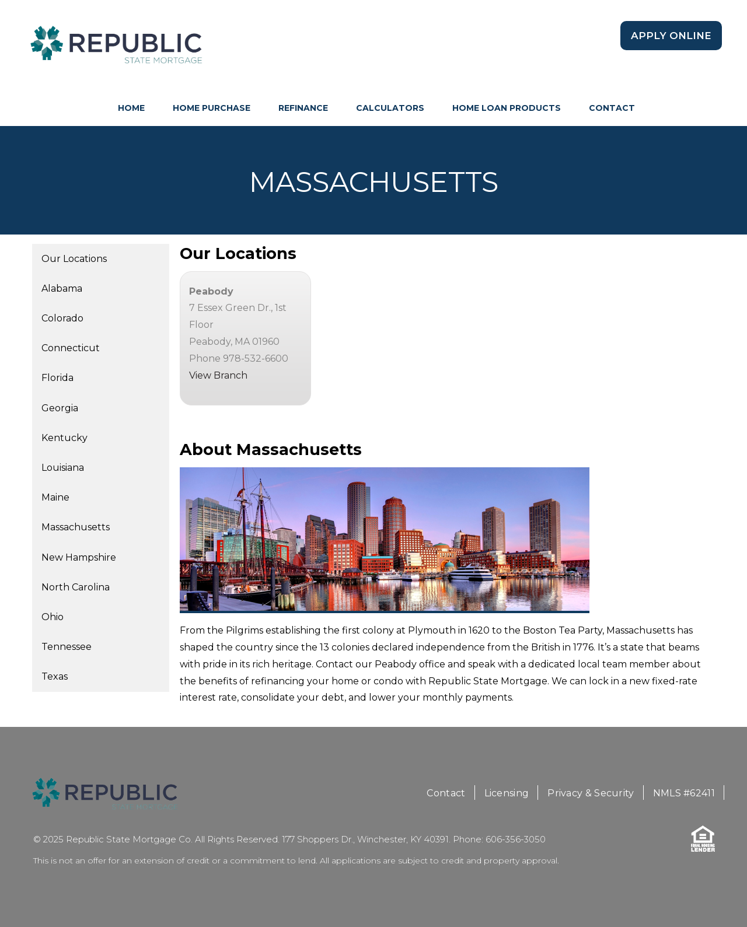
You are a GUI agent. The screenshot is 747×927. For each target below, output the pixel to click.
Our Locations (74, 258)
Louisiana (62, 467)
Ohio (52, 616)
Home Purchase (211, 108)
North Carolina (75, 587)
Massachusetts (75, 527)
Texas (54, 676)
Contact (612, 108)
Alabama (61, 288)
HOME (131, 108)
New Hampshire (78, 557)
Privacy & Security (590, 793)
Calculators (390, 108)
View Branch (218, 375)
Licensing (506, 793)
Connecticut (70, 348)
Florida (57, 377)
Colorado (62, 318)
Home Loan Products (506, 108)
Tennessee (66, 646)
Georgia (59, 408)
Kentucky (64, 437)
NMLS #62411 (684, 793)
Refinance (303, 108)
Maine (55, 497)
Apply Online (671, 35)
